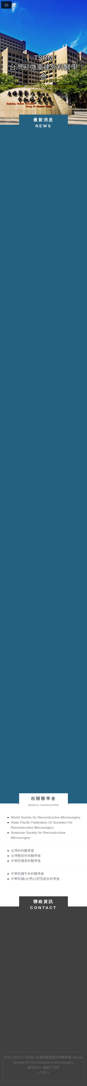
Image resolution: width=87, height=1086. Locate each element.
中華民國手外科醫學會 (27, 874)
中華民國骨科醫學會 (26, 861)
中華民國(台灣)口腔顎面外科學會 (35, 879)
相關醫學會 (43, 801)
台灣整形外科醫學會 (26, 856)
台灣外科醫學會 (22, 851)
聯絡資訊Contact (43, 904)
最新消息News (43, 122)
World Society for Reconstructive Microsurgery (45, 817)
